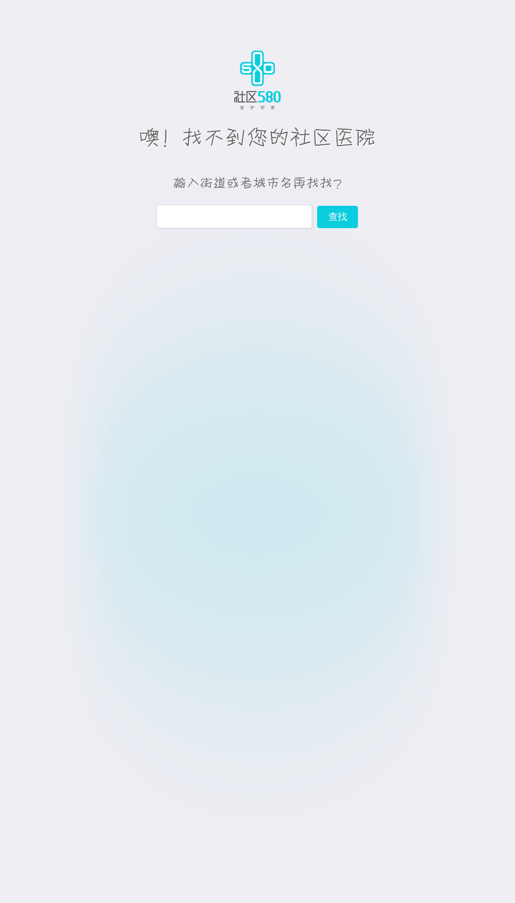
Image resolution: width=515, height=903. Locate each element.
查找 (337, 216)
